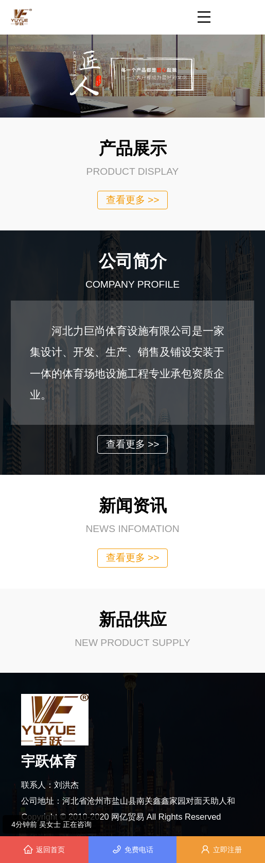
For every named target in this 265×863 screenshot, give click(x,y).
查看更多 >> (133, 199)
